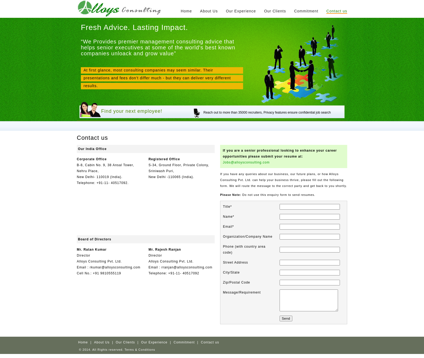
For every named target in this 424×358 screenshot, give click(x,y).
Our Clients (275, 11)
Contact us (336, 11)
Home (186, 11)
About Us (209, 11)
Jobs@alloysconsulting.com (246, 162)
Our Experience (241, 11)
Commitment (306, 11)
